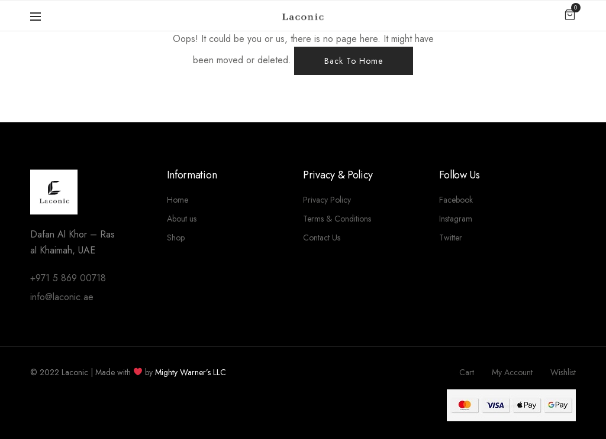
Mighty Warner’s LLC (190, 372)
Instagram (455, 219)
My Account (512, 372)
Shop (176, 237)
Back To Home (353, 61)
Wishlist (563, 372)
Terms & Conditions (337, 219)
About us (181, 219)
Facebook (456, 200)
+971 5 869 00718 (68, 278)
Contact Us (321, 237)
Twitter (450, 237)
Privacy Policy (327, 200)
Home (177, 200)
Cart (466, 372)
